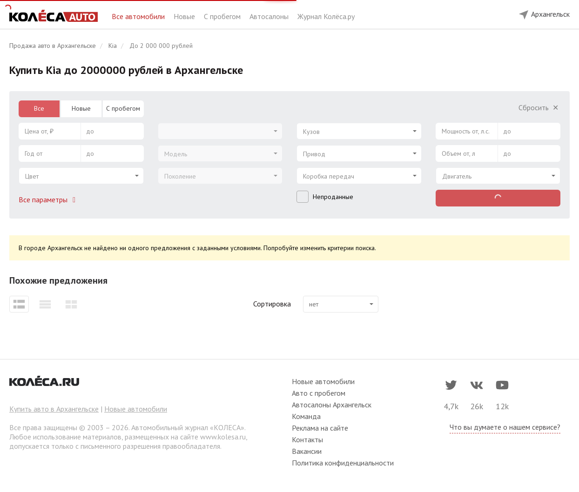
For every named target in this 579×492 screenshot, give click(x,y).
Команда (306, 416)
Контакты (307, 439)
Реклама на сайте (320, 427)
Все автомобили (139, 16)
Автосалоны (269, 16)
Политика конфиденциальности (343, 462)
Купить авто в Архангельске (54, 408)
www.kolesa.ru (223, 436)
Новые (185, 16)
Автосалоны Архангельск (331, 404)
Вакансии (307, 451)
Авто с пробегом (318, 393)
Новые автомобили (135, 408)
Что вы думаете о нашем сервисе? (505, 427)
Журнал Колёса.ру (326, 16)
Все (39, 108)
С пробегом (223, 16)
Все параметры (49, 199)
